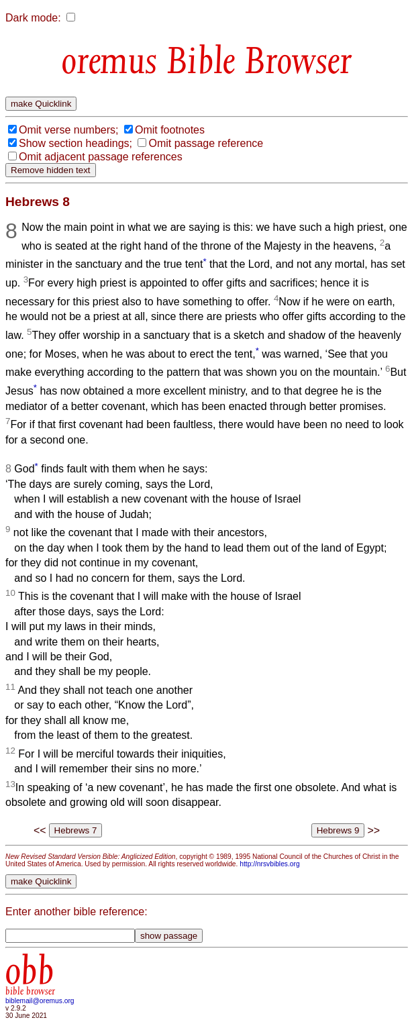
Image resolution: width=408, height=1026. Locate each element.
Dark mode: (33, 17)
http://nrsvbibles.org (269, 864)
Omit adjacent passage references (101, 156)
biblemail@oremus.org (39, 1001)
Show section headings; (75, 143)
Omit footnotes (170, 130)
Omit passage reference (205, 143)
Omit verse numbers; (68, 130)
